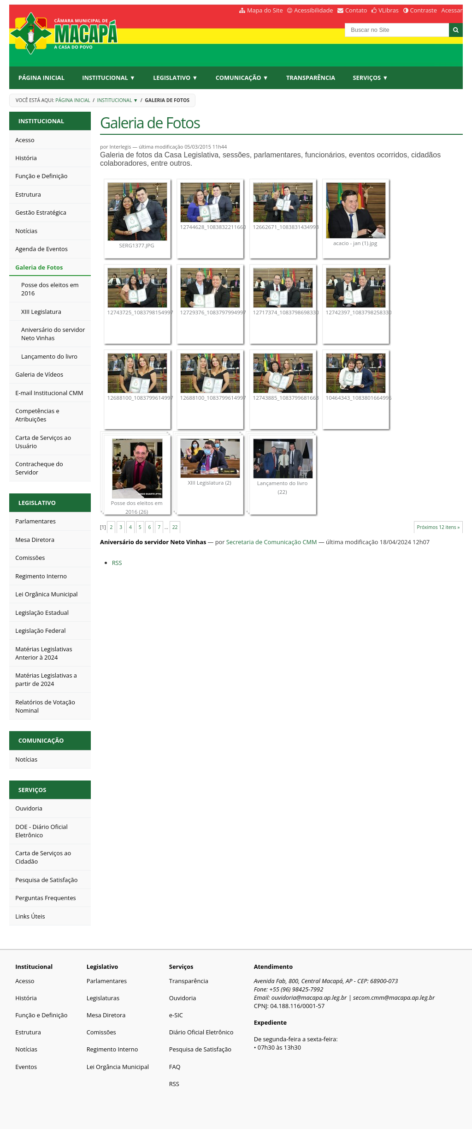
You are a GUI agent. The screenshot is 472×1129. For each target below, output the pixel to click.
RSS (117, 562)
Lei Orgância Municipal (118, 1067)
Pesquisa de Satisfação (200, 1049)
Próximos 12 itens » (438, 527)
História (26, 998)
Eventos (26, 1067)
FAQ (175, 1067)
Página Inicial (41, 77)
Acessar (452, 10)
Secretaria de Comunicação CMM (271, 542)
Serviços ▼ (371, 77)
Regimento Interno (112, 1049)
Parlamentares (107, 981)
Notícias (26, 1049)
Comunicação (41, 740)
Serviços (32, 790)
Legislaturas (103, 998)
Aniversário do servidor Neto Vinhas (153, 542)
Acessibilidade (313, 10)
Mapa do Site (265, 10)
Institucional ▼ (108, 77)
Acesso (24, 981)
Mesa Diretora (106, 1015)
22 (175, 527)
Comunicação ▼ (242, 77)
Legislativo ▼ (175, 77)
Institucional (41, 121)
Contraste (423, 10)
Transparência (310, 77)
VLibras (388, 10)
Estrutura (28, 1032)
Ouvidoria (182, 998)
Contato (356, 10)
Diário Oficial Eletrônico (201, 1032)
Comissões (101, 1032)
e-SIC (176, 1015)
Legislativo (37, 502)
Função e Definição (41, 1015)
